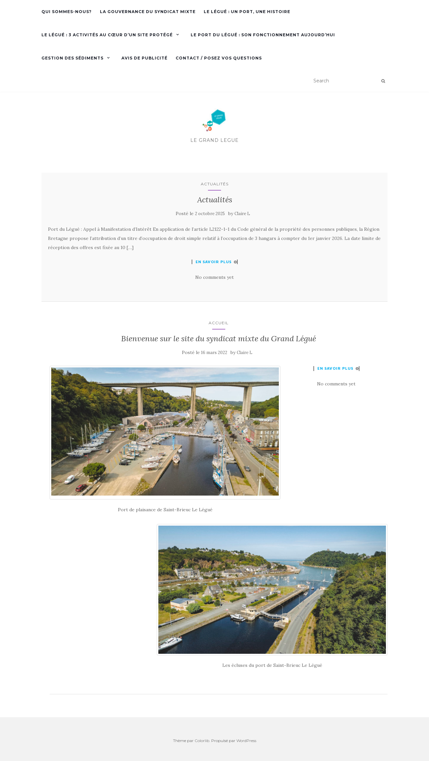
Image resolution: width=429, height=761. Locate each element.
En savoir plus (213, 262)
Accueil (219, 322)
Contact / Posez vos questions (219, 58)
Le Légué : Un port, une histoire (247, 11)
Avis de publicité (144, 58)
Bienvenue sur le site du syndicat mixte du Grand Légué (218, 338)
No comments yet (214, 277)
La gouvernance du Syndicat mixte (148, 11)
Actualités (215, 183)
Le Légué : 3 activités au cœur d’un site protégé (107, 34)
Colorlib (202, 740)
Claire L (242, 213)
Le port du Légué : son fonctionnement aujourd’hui (263, 34)
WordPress (246, 740)
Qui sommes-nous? (66, 11)
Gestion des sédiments (72, 58)
